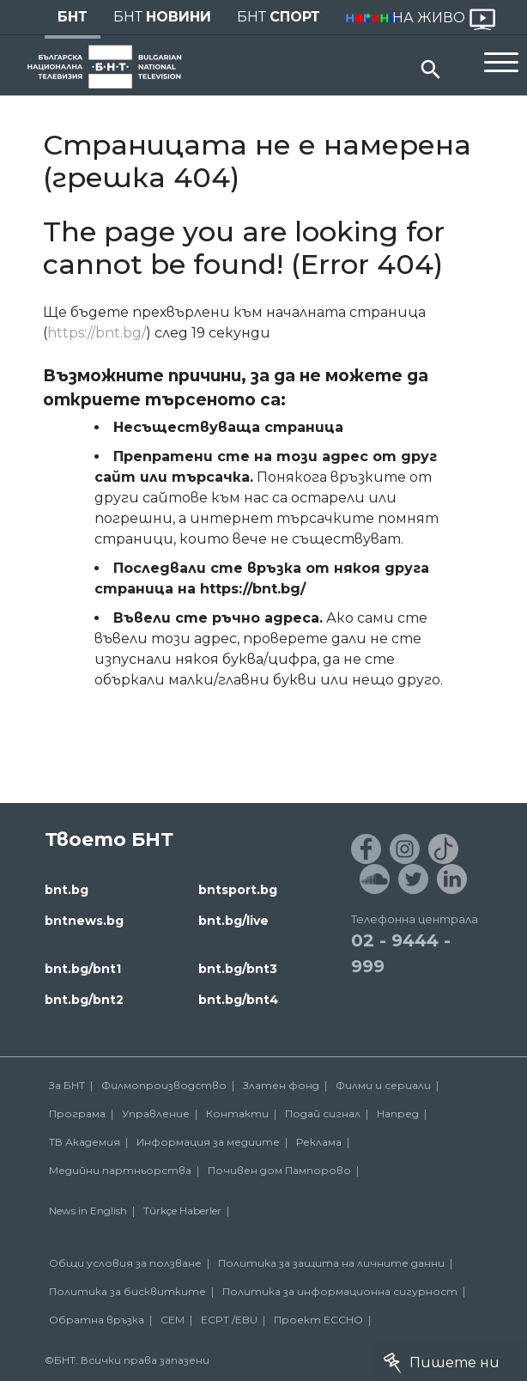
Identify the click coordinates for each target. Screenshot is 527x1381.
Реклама (319, 1141)
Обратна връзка (96, 1319)
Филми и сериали (383, 1085)
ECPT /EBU (229, 1319)
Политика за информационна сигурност (339, 1291)
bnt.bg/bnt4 (238, 999)
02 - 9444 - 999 (401, 953)
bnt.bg (66, 889)
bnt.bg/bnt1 (83, 968)
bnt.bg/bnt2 (84, 999)
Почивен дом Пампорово (279, 1170)
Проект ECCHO (318, 1319)
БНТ (73, 17)
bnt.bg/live (233, 920)
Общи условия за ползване (125, 1262)
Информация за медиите (208, 1141)
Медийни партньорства (120, 1170)
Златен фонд (281, 1085)
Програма (77, 1113)
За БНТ (67, 1085)
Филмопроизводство (164, 1085)
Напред (398, 1113)
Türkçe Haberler (182, 1210)
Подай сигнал (322, 1113)
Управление (156, 1113)
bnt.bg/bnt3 (237, 968)
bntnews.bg (84, 920)
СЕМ (173, 1319)
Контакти (237, 1113)
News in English (88, 1210)
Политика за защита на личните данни (331, 1262)
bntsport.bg (237, 889)
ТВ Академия (84, 1141)
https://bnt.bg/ (96, 333)
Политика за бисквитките (127, 1291)
